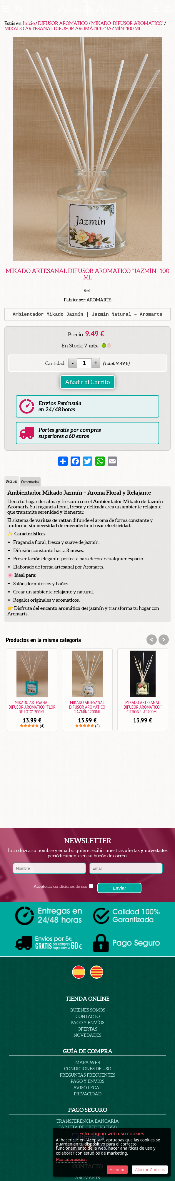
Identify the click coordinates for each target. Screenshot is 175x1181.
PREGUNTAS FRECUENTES (87, 1075)
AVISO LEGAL (87, 1087)
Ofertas (87, 1028)
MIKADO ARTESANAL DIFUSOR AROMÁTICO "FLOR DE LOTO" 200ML (32, 707)
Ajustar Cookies (150, 1169)
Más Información (71, 1159)
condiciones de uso (70, 886)
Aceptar (117, 1169)
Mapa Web (87, 1062)
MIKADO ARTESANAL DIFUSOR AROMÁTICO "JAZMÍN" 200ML (87, 707)
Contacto (88, 1016)
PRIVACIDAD (87, 1093)
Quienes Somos (87, 1009)
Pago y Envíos (87, 1022)
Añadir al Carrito (87, 382)
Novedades (87, 1035)
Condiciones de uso (87, 1068)
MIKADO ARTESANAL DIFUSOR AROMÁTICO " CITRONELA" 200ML (143, 707)
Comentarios (30, 481)
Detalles (12, 481)
